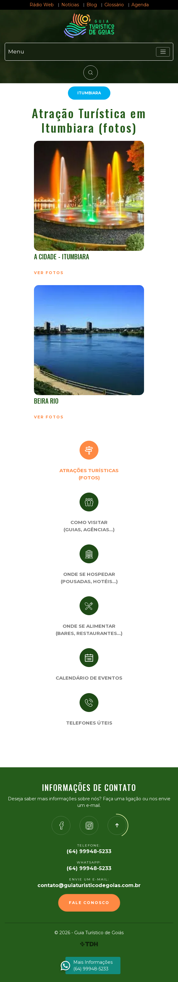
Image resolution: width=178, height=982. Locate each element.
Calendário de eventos (89, 678)
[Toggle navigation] (163, 52)
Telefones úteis (89, 723)
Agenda (140, 5)
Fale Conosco (89, 902)
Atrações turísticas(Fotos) (89, 474)
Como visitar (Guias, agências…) (89, 525)
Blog (91, 5)
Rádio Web (42, 5)
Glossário (114, 5)
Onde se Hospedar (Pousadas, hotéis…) (89, 577)
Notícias (70, 5)
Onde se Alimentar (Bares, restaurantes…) (89, 629)
